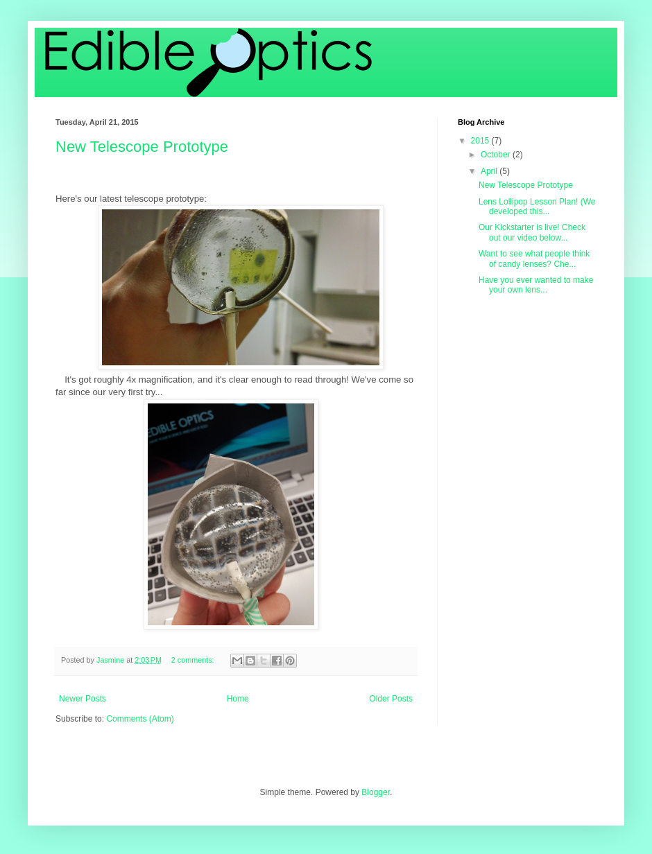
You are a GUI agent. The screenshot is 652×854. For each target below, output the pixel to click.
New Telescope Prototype (141, 146)
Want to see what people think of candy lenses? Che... (534, 258)
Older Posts (391, 699)
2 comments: (193, 660)
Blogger (375, 792)
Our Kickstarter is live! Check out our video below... (532, 232)
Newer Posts (82, 699)
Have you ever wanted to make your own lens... (536, 285)
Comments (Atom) (139, 719)
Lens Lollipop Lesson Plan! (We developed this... (537, 206)
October (497, 154)
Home (238, 699)
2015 (481, 141)
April (490, 171)
